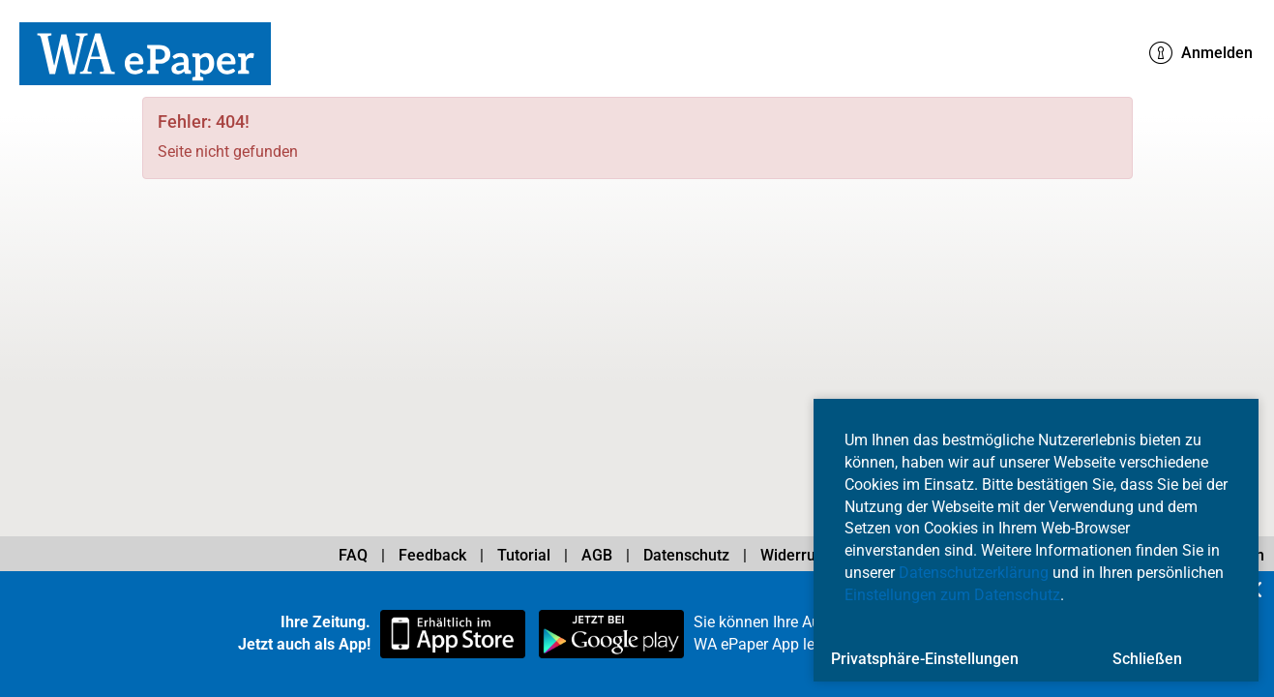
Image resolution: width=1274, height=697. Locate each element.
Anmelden (1201, 53)
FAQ (353, 555)
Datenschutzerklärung (974, 572)
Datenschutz (686, 555)
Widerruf (790, 555)
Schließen (1147, 659)
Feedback (432, 555)
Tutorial (523, 555)
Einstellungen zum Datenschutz (952, 595)
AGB (596, 555)
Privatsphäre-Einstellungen (925, 659)
